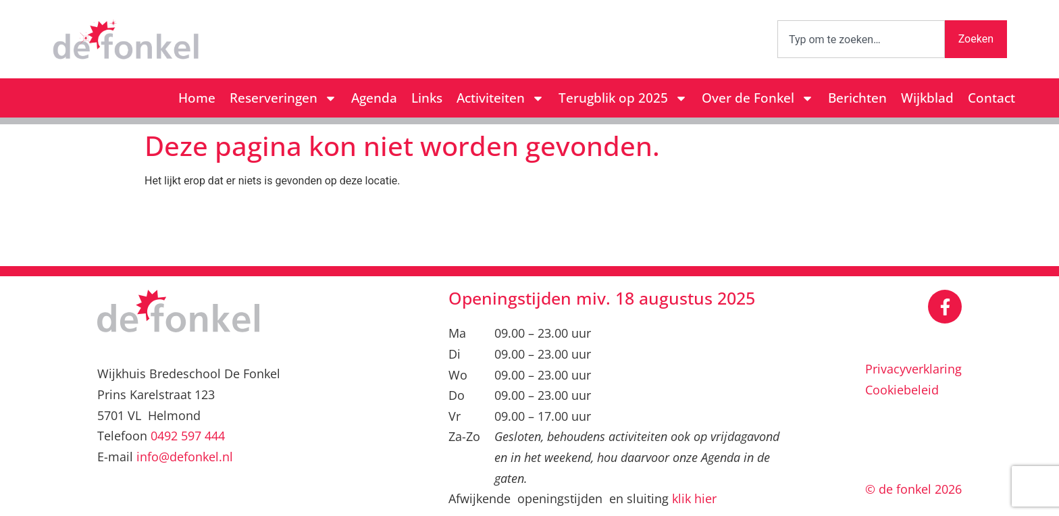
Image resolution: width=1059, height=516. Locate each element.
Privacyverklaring (913, 369)
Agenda (374, 98)
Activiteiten (500, 98)
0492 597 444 (188, 436)
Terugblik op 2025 (623, 98)
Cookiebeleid (902, 390)
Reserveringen (283, 98)
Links (426, 98)
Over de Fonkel (758, 98)
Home (196, 98)
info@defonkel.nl (184, 456)
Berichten (857, 98)
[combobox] (861, 39)
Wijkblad (927, 98)
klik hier (694, 498)
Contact (991, 98)
